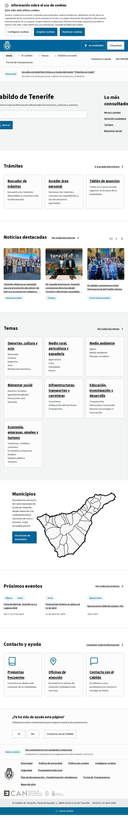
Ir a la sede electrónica (107, 166)
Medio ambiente (102, 343)
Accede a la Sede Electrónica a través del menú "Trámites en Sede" (58, 72)
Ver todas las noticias (63, 237)
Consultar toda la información (102, 645)
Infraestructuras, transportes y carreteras (62, 390)
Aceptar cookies (46, 32)
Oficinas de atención (57, 675)
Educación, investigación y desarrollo (101, 390)
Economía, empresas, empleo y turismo (23, 432)
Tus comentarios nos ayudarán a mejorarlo (48, 750)
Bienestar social (20, 385)
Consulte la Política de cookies (69, 24)
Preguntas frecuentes (16, 675)
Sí (19, 734)
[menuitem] (9, 55)
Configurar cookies (18, 32)
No (32, 734)
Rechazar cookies (72, 32)
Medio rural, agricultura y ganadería (59, 348)
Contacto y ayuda (101, 59)
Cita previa (116, 45)
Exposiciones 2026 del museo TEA (105, 606)
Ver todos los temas (108, 329)
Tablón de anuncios (105, 181)
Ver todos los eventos (107, 586)
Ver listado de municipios (22, 537)
